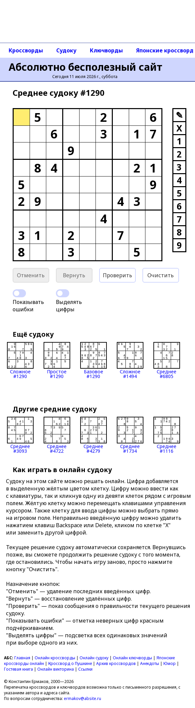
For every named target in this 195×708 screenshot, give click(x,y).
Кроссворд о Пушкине (70, 663)
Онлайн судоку (94, 658)
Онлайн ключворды (132, 658)
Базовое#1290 (93, 360)
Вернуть (74, 275)
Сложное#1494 (130, 360)
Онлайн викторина (55, 669)
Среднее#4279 (93, 435)
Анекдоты (149, 663)
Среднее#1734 (130, 435)
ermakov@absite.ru (82, 698)
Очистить (160, 275)
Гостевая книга (18, 669)
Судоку (66, 50)
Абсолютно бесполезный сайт (85, 67)
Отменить (31, 275)
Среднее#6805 (166, 360)
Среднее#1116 (166, 435)
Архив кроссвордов (116, 663)
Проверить (117, 275)
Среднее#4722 (57, 435)
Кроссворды (26, 50)
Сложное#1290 (20, 360)
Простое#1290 (57, 360)
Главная (22, 658)
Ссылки (85, 669)
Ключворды (106, 50)
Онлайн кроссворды (55, 658)
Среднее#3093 (20, 435)
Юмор (169, 663)
